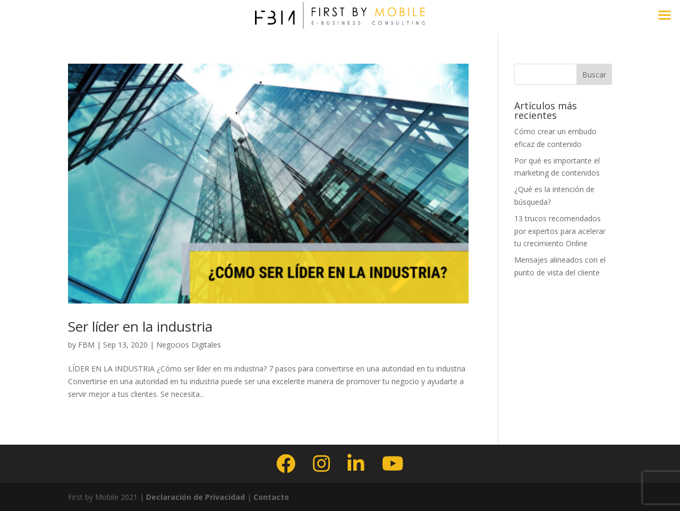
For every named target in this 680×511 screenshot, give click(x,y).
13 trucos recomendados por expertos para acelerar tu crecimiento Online (560, 231)
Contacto (271, 497)
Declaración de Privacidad (194, 497)
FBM (86, 345)
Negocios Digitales (188, 345)
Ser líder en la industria (140, 326)
